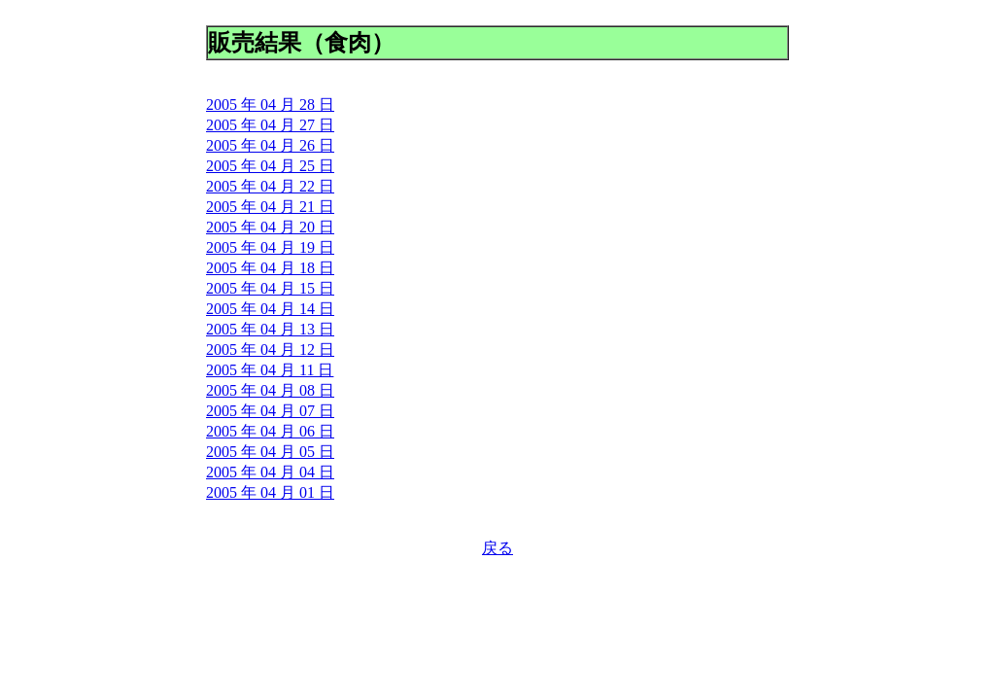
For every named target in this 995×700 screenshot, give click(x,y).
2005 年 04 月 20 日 (270, 227)
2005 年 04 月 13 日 (270, 329)
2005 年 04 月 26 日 (270, 145)
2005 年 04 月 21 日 (270, 206)
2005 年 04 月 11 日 (269, 370)
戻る (497, 548)
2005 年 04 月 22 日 (270, 186)
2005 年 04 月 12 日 (270, 349)
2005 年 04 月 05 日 (270, 451)
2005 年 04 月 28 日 (270, 104)
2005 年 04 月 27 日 (270, 125)
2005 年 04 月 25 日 (270, 166)
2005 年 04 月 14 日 (270, 308)
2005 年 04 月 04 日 (270, 472)
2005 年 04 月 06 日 (270, 431)
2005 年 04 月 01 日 (270, 492)
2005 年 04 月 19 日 (270, 247)
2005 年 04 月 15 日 (270, 288)
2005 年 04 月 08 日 (270, 390)
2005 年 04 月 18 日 (270, 268)
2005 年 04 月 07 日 (270, 410)
